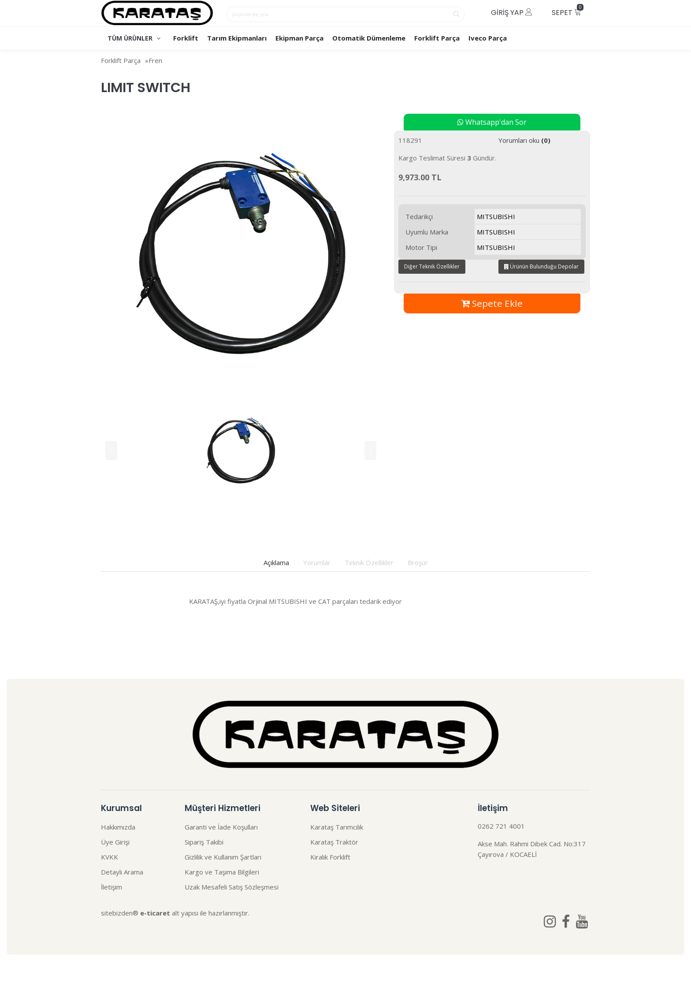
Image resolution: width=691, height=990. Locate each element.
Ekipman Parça (299, 37)
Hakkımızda (118, 827)
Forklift (185, 37)
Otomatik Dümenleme (368, 37)
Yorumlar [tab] (317, 562)
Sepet (567, 11)
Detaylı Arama (122, 871)
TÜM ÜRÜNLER (134, 38)
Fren (155, 60)
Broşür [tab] (418, 562)
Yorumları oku (524, 140)
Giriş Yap (511, 12)
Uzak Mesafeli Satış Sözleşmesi (232, 886)
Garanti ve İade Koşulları (221, 827)
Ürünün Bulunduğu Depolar (541, 266)
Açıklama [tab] (276, 562)
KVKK (109, 856)
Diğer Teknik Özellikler (432, 266)
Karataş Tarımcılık (336, 827)
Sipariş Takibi (204, 841)
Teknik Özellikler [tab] (369, 562)
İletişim (111, 886)
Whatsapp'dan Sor (492, 122)
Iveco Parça (487, 37)
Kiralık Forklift (330, 856)
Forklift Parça (437, 37)
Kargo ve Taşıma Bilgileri (222, 871)
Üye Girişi (115, 841)
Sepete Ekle (492, 303)
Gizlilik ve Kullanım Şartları (223, 856)
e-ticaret (155, 912)
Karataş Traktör (334, 841)
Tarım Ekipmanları (237, 37)
